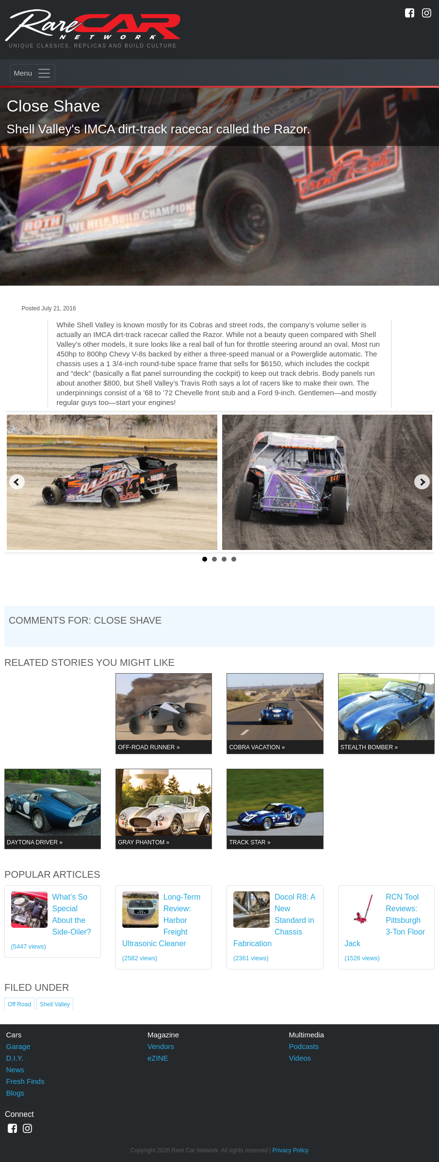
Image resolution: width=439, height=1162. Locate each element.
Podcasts (304, 1046)
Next (422, 482)
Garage (18, 1046)
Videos (300, 1058)
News (15, 1069)
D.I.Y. (15, 1058)
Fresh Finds (25, 1081)
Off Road (19, 1004)
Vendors (160, 1046)
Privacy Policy (290, 1150)
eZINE (157, 1058)
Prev (17, 482)
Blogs (15, 1093)
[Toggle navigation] (32, 73)
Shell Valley (55, 1004)
